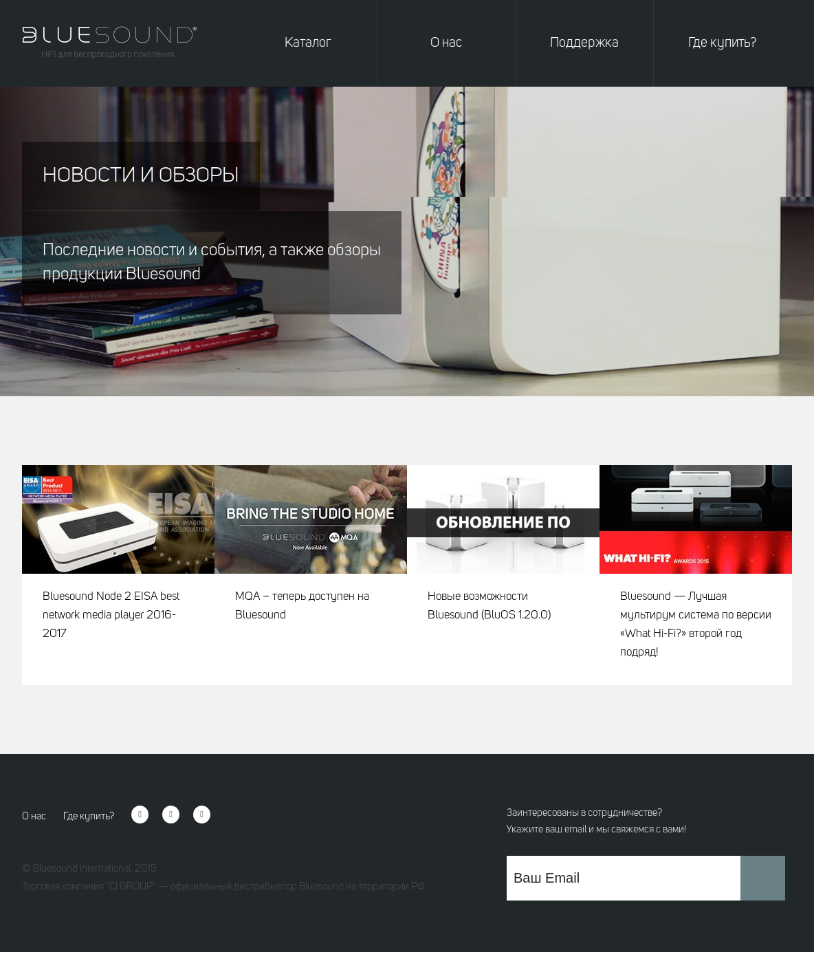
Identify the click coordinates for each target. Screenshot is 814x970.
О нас (446, 43)
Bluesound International (82, 869)
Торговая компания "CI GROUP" (89, 887)
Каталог (308, 43)
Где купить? (722, 43)
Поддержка (584, 43)
